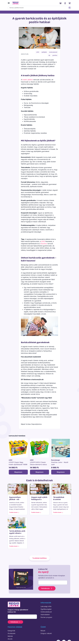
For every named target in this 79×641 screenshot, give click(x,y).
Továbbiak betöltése (39, 558)
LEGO (37, 52)
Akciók (10, 639)
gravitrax (54, 55)
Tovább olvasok (14, 512)
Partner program (46, 617)
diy (49, 55)
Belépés (65, 3)
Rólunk (43, 631)
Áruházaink (60, 3)
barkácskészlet (53, 52)
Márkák (10, 636)
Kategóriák (11, 631)
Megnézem (18, 472)
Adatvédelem (45, 614)
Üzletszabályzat (46, 612)
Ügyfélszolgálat (46, 609)
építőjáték (44, 52)
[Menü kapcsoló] (9, 3)
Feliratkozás (47, 588)
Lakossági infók (46, 606)
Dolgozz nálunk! (46, 633)
